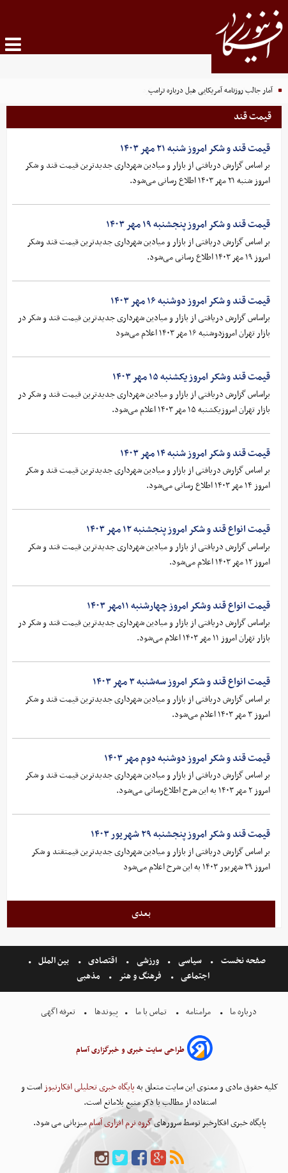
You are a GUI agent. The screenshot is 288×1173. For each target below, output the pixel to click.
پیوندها (105, 1012)
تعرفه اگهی (59, 1012)
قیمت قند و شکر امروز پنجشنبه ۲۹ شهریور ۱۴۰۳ (180, 834)
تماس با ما (151, 1012)
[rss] (177, 1159)
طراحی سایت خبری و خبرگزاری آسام (130, 1050)
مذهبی (89, 976)
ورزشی (148, 961)
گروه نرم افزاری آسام (119, 1123)
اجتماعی (195, 976)
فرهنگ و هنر (140, 976)
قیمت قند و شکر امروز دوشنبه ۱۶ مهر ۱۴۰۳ (190, 301)
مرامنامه (198, 1012)
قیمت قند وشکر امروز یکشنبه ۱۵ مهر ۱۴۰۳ (191, 377)
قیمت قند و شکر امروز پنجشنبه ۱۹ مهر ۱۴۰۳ (188, 224)
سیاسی (190, 961)
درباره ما (243, 1012)
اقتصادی (102, 961)
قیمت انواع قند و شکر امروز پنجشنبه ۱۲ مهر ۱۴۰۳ (178, 529)
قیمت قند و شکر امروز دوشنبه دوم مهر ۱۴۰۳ (187, 758)
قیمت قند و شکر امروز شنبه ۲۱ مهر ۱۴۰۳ (195, 148)
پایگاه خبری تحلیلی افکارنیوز (88, 1087)
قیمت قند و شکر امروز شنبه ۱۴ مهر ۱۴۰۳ (195, 453)
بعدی (141, 913)
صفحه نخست (242, 961)
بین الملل (53, 961)
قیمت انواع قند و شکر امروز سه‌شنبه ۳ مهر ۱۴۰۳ (181, 682)
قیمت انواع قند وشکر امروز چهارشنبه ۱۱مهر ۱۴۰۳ (178, 606)
